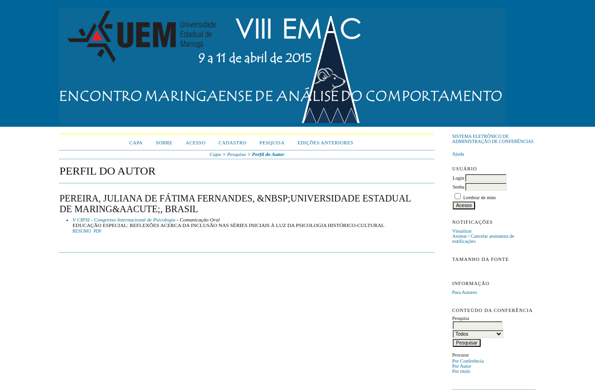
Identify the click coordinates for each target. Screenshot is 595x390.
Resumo (82, 231)
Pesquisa (271, 142)
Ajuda (458, 153)
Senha (458, 186)
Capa (136, 142)
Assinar (459, 236)
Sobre (164, 142)
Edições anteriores (325, 142)
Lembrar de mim (479, 197)
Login (458, 178)
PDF (97, 231)
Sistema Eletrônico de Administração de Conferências (493, 139)
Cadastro (232, 142)
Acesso (195, 142)
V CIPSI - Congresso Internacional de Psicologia (124, 219)
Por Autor (461, 366)
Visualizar (462, 231)
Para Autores (464, 292)
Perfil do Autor (268, 154)
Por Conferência (468, 361)
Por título (461, 371)
